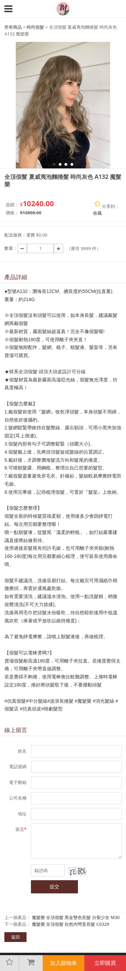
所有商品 (13, 27)
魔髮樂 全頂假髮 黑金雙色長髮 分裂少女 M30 (76, 917)
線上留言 (15, 730)
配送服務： (15, 235)
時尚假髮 (35, 27)
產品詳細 (15, 277)
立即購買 (105, 963)
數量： (10, 248)
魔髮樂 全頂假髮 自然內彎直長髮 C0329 (71, 924)
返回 (15, 937)
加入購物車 (63, 963)
